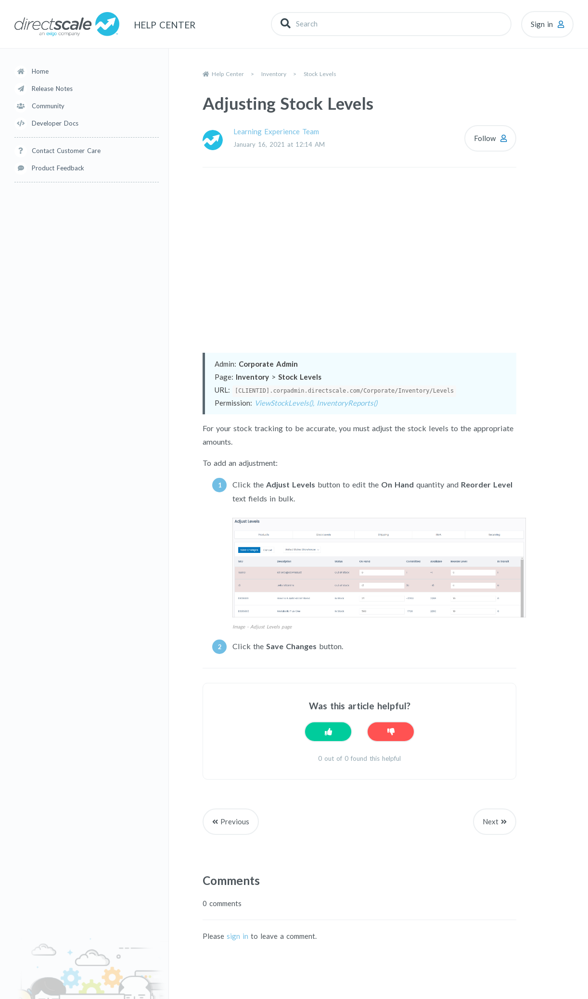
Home (40, 71)
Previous (234, 821)
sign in (237, 936)
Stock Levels (320, 73)
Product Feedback (58, 168)
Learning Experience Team (276, 131)
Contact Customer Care (66, 150)
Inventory (273, 73)
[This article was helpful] (328, 731)
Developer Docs (55, 123)
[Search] (391, 24)
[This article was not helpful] (391, 731)
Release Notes (52, 88)
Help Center (228, 73)
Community (48, 106)
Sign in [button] (542, 24)
